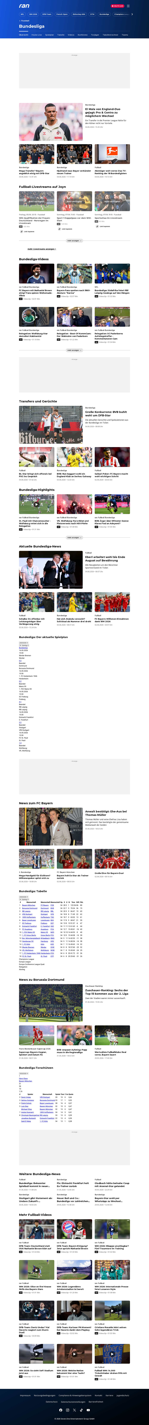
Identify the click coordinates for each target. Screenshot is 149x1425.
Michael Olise (26, 1109)
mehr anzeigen (74, 241)
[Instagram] (67, 1410)
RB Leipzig (26, 911)
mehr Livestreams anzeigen (42, 249)
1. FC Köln (26, 944)
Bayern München (28, 905)
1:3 (20, 743)
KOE (52, 944)
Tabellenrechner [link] (110, 35)
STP (52, 956)
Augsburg (44, 929)
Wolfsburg (45, 950)
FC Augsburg (27, 929)
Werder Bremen (28, 947)
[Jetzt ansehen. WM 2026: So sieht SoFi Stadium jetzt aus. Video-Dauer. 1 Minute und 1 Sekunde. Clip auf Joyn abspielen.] (36, 1361)
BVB (52, 908)
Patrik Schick (26, 1103)
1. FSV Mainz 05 (28, 932)
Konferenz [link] (83, 35)
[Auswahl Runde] (24, 645)
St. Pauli (44, 956)
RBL (52, 911)
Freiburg (44, 923)
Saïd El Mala (26, 1121)
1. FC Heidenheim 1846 (31, 953)
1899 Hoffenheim (29, 917)
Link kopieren (27, 231)
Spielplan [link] (49, 35)
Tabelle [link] (60, 35)
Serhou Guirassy (27, 1100)
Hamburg (44, 941)
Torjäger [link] (95, 35)
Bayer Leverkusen (29, 920)
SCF (52, 923)
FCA (52, 929)
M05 (52, 932)
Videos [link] (71, 35)
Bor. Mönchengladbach (31, 938)
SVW (52, 947)
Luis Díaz (24, 1106)
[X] (74, 1410)
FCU (52, 935)
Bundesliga (23, 648)
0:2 (20, 661)
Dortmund (45, 908)
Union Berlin (45, 935)
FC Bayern (45, 905)
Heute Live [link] (37, 35)
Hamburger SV (28, 941)
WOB (52, 950)
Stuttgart (44, 914)
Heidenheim (45, 953)
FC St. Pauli (26, 956)
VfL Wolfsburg (27, 950)
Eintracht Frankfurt (29, 926)
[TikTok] (81, 1410)
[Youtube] (88, 1410)
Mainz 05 (44, 932)
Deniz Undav (26, 1097)
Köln (42, 944)
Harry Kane (23, 1079)
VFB (52, 914)
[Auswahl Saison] (23, 643)
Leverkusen (45, 920)
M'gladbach (45, 938)
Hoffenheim (45, 917)
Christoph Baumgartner (30, 1115)
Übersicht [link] (23, 35)
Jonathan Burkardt (28, 1118)
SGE (52, 926)
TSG (52, 917)
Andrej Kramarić (27, 1112)
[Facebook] (60, 1410)
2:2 (20, 722)
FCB (52, 905)
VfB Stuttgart (27, 914)
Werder (43, 947)
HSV (52, 941)
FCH (52, 953)
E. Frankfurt (45, 926)
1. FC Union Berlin (29, 935)
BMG (52, 938)
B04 (52, 920)
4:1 (20, 702)
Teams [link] (125, 35)
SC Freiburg (26, 923)
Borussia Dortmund (29, 908)
